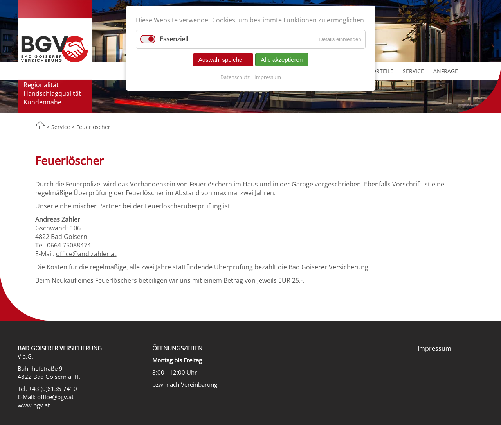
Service (413, 71)
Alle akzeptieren (282, 59)
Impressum (434, 348)
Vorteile (381, 71)
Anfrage (445, 71)
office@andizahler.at (86, 253)
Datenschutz (235, 77)
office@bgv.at (55, 397)
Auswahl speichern (223, 59)
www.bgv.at (34, 405)
